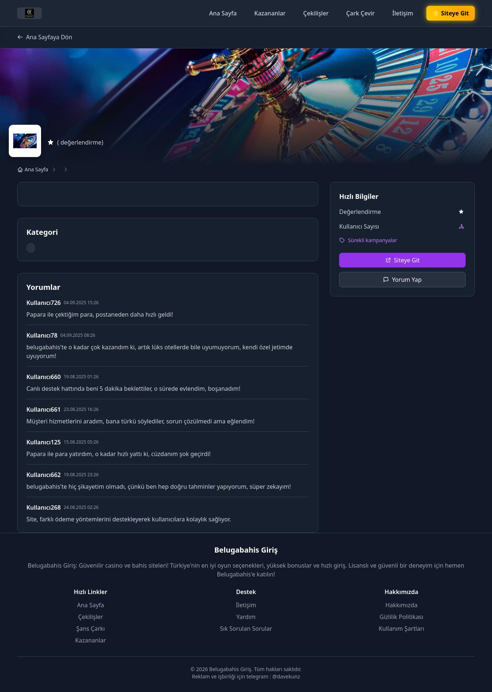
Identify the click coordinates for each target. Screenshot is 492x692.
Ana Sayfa (222, 13)
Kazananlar (270, 13)
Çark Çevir (360, 13)
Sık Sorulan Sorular (246, 628)
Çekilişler (315, 13)
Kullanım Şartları (401, 628)
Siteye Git (402, 260)
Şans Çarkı (90, 628)
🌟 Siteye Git (451, 13)
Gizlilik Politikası (401, 617)
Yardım (246, 617)
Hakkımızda (401, 605)
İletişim (402, 13)
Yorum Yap (402, 280)
